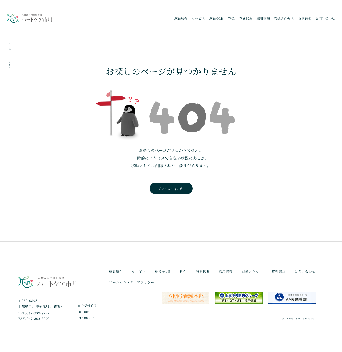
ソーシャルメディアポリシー (131, 282)
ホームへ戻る (171, 188)
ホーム (9, 46)
